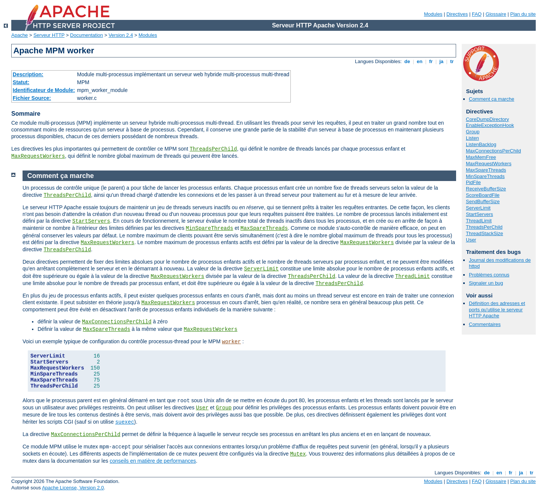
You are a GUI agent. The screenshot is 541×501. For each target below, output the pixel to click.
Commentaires (485, 324)
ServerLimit (478, 208)
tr (452, 61)
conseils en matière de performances (153, 461)
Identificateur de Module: (44, 90)
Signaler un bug (486, 283)
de (407, 61)
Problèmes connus (489, 275)
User (471, 240)
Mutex (298, 454)
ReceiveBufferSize (486, 189)
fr (431, 61)
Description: (28, 74)
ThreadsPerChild (213, 149)
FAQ (477, 14)
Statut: (21, 82)
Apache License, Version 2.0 (73, 487)
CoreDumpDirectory (487, 119)
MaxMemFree (481, 157)
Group (472, 131)
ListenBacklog (481, 144)
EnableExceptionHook (490, 125)
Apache (19, 35)
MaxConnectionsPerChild (493, 151)
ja (441, 61)
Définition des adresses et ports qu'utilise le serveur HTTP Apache (497, 309)
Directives (457, 14)
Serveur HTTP (49, 35)
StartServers (479, 214)
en (420, 61)
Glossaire (496, 14)
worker (231, 342)
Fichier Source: (32, 98)
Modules (433, 14)
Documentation (86, 35)
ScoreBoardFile (483, 195)
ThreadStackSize (484, 233)
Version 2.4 (121, 35)
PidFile (473, 182)
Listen (472, 138)
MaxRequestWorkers (38, 156)
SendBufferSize (483, 201)
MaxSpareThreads (486, 170)
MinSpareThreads (485, 176)
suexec (124, 422)
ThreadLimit (479, 220)
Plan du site (523, 14)
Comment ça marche (491, 99)
